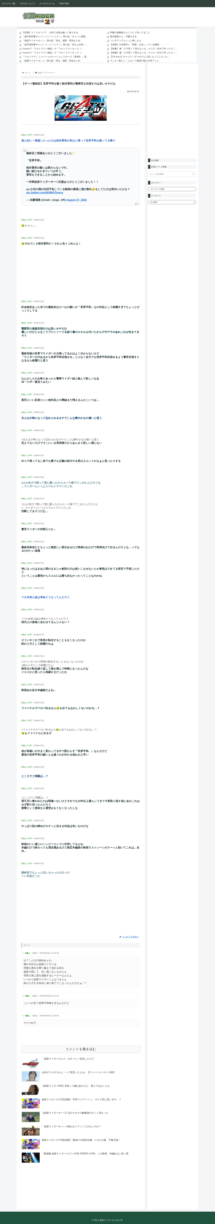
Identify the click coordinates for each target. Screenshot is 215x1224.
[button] (193, 174)
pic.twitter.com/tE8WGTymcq (44, 192)
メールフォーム (47, 3)
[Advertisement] (80, 275)
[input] (172, 174)
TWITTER (64, 3)
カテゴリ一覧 (8, 3)
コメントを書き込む (80, 1049)
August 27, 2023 (76, 199)
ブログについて (27, 3)
